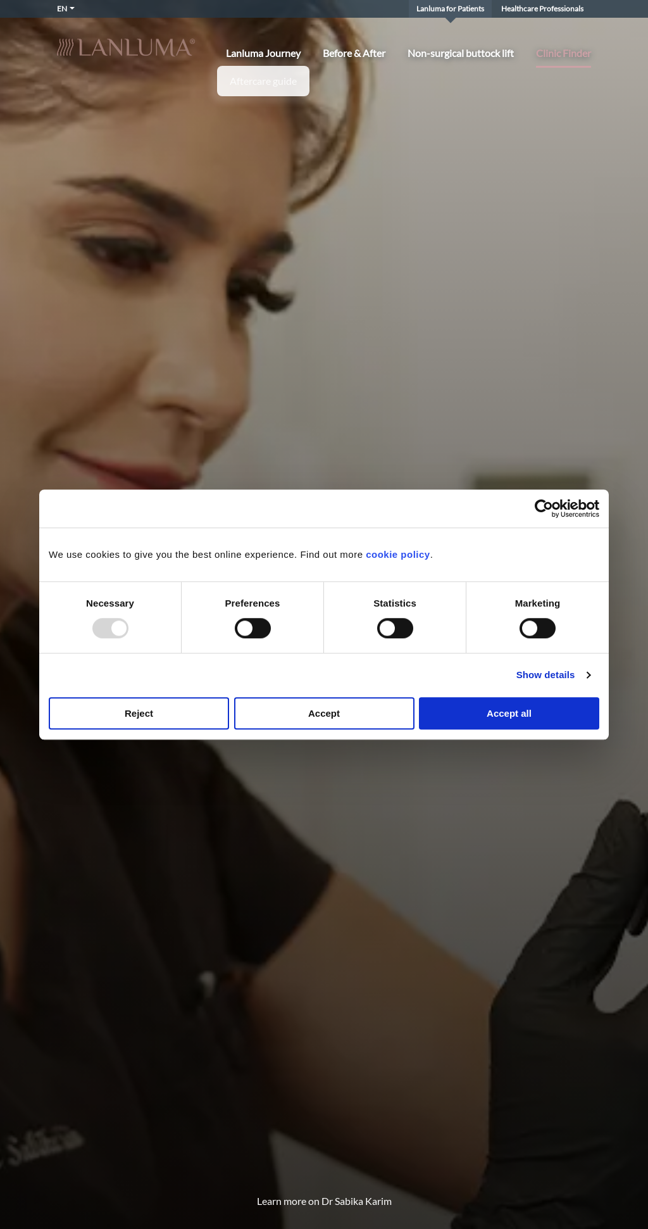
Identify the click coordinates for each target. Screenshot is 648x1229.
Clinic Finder (563, 53)
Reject (139, 713)
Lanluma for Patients (450, 8)
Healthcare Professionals (542, 8)
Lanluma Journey (263, 53)
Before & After (354, 53)
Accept (324, 713)
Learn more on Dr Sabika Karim (324, 1201)
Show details (545, 675)
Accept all (509, 713)
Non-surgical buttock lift (461, 53)
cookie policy (398, 554)
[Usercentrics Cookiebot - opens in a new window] (544, 508)
